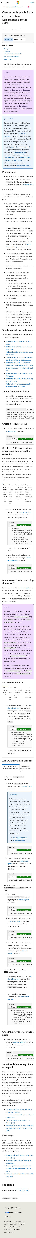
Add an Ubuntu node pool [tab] (5, 691)
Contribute (13, 1224)
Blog (5, 1224)
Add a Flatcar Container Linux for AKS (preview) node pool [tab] (29, 692)
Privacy (21, 1224)
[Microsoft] (18, 2)
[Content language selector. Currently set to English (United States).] (12, 1207)
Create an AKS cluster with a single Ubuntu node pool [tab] (5, 493)
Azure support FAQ (19, 840)
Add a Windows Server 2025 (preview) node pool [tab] (10, 767)
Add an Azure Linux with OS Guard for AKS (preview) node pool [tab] (18, 692)
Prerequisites (7, 49)
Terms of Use (7, 1229)
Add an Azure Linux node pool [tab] (10, 693)
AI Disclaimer (8, 1221)
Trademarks (17, 1229)
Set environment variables (11, 56)
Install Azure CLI (28, 185)
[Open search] (28, 2)
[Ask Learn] (28, 6)
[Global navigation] (2, 2)
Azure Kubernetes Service (14, 7)
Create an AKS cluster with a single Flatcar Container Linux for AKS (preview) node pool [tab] (29, 493)
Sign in (32, 2)
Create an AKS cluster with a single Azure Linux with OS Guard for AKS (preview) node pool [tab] (19, 492)
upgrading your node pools (20, 147)
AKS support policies (20, 838)
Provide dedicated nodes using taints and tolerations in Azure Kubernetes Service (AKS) (19, 1128)
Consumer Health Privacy (11, 1227)
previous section (24, 588)
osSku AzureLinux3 (19, 152)
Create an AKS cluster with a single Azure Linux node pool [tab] (11, 494)
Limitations (7, 51)
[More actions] (32, 6)
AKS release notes (23, 166)
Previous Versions (19, 1221)
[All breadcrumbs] (4, 6)
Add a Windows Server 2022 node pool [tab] (25, 768)
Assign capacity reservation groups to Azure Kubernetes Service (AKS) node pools (18, 1168)
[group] (20, 415)
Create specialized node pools (12, 54)
